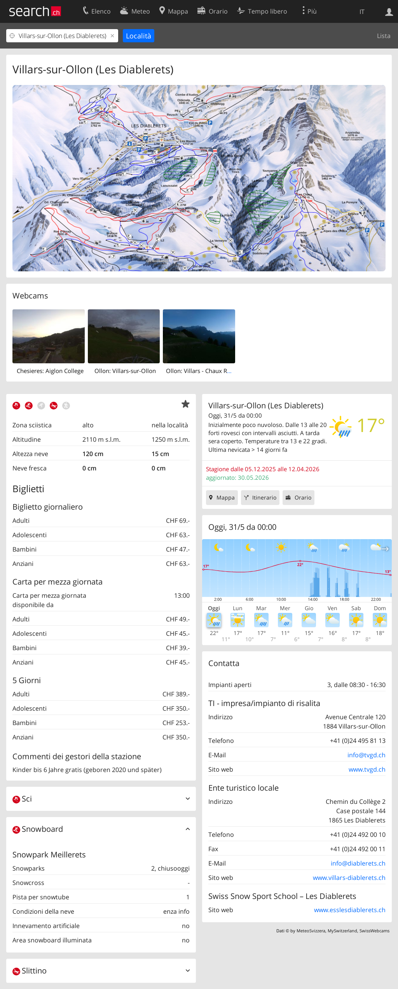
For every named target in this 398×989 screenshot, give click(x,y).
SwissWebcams (374, 930)
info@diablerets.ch (358, 863)
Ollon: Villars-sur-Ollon (125, 371)
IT (362, 11)
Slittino (29, 970)
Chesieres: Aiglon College (50, 371)
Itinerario (264, 497)
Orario (303, 497)
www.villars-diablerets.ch (349, 877)
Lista (384, 35)
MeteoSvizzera (311, 930)
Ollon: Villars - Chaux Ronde (203, 371)
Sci (22, 798)
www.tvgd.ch (367, 769)
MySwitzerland (342, 930)
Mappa (225, 497)
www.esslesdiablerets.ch (350, 910)
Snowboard (37, 829)
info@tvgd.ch (366, 755)
